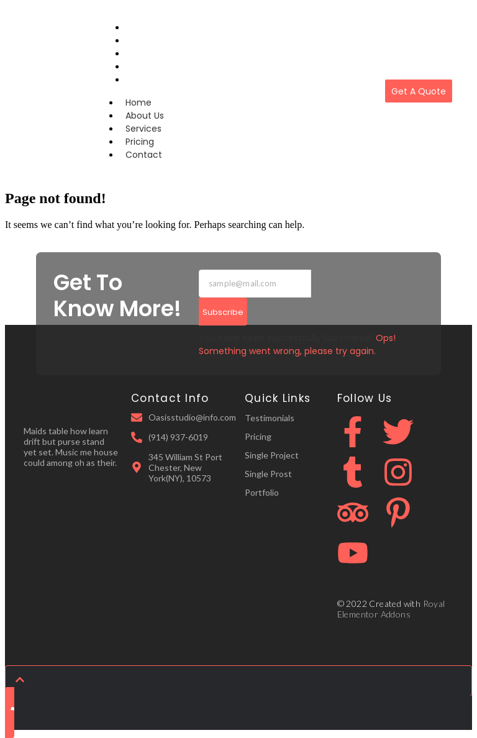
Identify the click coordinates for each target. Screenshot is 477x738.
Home (138, 102)
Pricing (139, 141)
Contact (145, 79)
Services (143, 128)
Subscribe (222, 312)
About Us (144, 115)
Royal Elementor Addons (391, 608)
